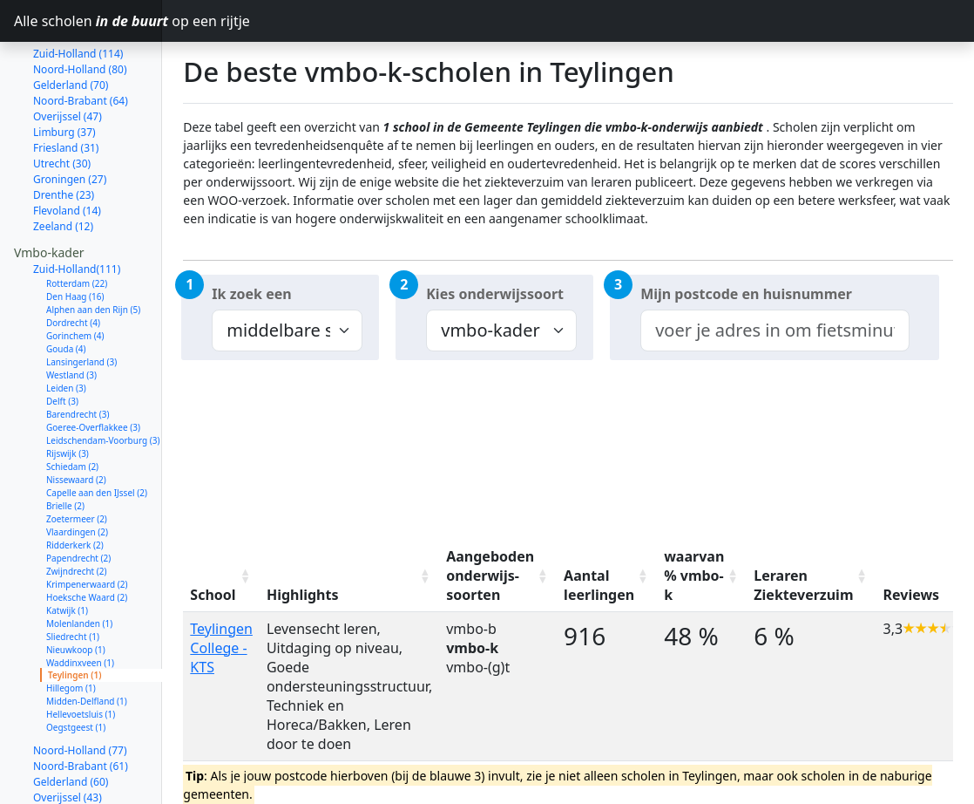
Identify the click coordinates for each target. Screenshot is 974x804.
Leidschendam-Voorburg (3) (102, 378)
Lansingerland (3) (81, 300)
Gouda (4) (66, 287)
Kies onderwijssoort (495, 293)
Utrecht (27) (62, 782)
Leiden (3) (66, 326)
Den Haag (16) (75, 234)
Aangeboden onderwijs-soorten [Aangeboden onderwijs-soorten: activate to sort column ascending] (490, 575)
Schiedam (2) (72, 405)
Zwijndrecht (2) (76, 509)
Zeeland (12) (63, 164)
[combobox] (775, 330)
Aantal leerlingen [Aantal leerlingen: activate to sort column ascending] (599, 585)
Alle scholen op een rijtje (88, 21)
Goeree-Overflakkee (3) (93, 365)
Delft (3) (62, 339)
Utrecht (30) (62, 101)
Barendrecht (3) (78, 352)
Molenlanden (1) (79, 561)
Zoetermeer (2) (76, 457)
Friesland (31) (65, 85)
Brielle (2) (65, 444)
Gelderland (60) (70, 719)
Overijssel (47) (67, 54)
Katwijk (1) (67, 548)
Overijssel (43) (67, 735)
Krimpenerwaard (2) (86, 522)
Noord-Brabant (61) (80, 704)
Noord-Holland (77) (80, 688)
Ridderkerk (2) (75, 483)
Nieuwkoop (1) (75, 588)
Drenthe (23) (63, 133)
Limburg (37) (64, 70)
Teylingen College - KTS (221, 648)
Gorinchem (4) (75, 274)
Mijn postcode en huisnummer (746, 293)
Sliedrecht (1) (72, 575)
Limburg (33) (64, 751)
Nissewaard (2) (76, 418)
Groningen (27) (69, 117)
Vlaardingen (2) (77, 470)
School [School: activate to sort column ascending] (212, 594)
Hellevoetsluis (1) (80, 652)
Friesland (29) (65, 767)
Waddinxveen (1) (80, 601)
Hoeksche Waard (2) (86, 535)
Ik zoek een (251, 293)
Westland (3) (71, 313)
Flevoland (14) (67, 148)
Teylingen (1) (74, 613)
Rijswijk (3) (67, 391)
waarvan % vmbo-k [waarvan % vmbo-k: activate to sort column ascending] (694, 575)
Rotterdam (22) (76, 221)
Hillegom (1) (71, 626)
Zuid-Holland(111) (76, 207)
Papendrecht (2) (78, 496)
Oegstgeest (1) (75, 665)
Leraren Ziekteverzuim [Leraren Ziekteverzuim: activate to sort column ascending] (803, 585)
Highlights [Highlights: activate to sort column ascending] (303, 594)
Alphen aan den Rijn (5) (93, 248)
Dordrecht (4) (73, 261)
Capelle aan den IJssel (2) (96, 431)
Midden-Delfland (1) (86, 639)
